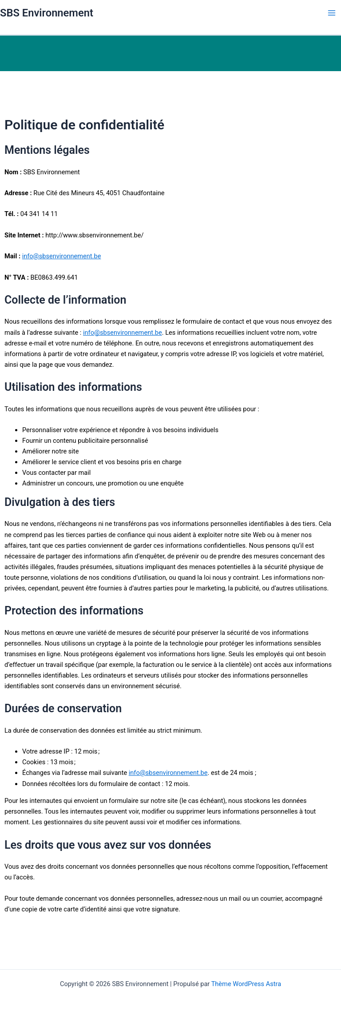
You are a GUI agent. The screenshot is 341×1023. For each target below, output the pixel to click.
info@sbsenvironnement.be (61, 256)
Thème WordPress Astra (246, 984)
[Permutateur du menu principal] (331, 13)
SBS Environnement (46, 13)
